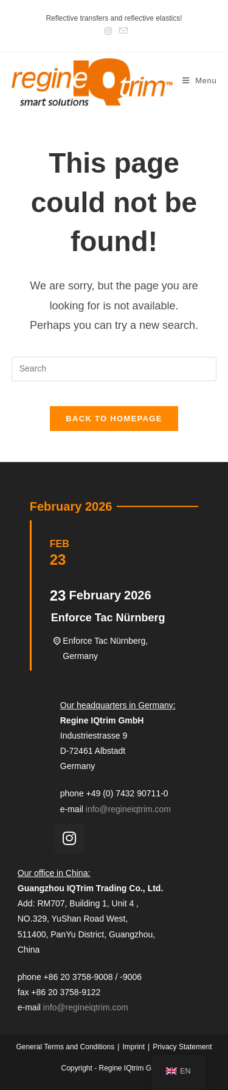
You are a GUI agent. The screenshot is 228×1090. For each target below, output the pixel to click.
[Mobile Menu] (199, 80)
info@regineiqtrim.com (128, 809)
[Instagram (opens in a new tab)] (108, 31)
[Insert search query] (114, 369)
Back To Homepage (114, 418)
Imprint (133, 1047)
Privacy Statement (182, 1047)
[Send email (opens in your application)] (122, 31)
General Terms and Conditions (65, 1047)
